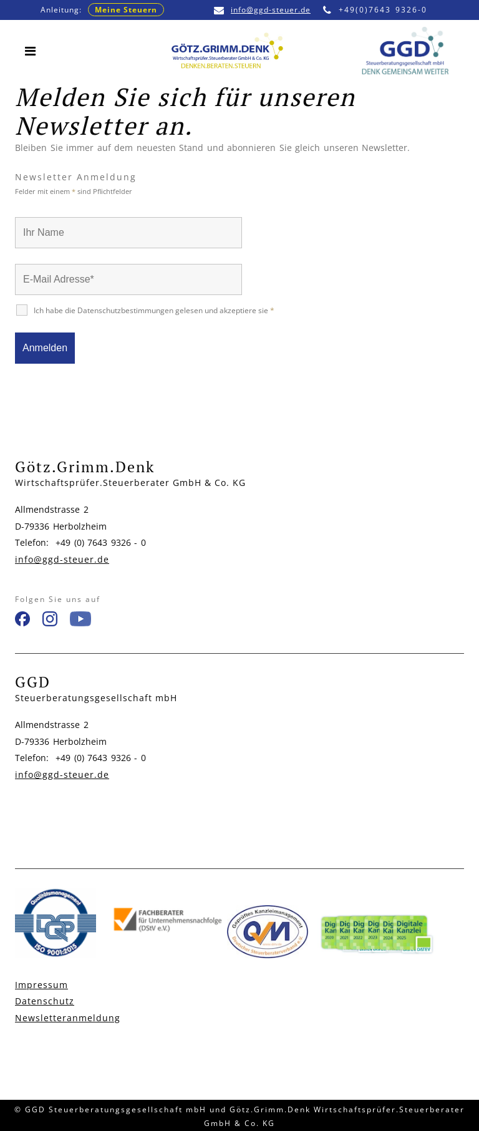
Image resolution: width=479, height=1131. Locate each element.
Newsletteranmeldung (67, 1018)
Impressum (41, 985)
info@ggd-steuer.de (262, 9)
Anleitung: (102, 9)
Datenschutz (44, 1001)
